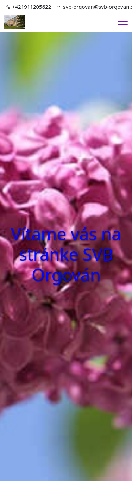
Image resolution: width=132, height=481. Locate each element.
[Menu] (123, 22)
